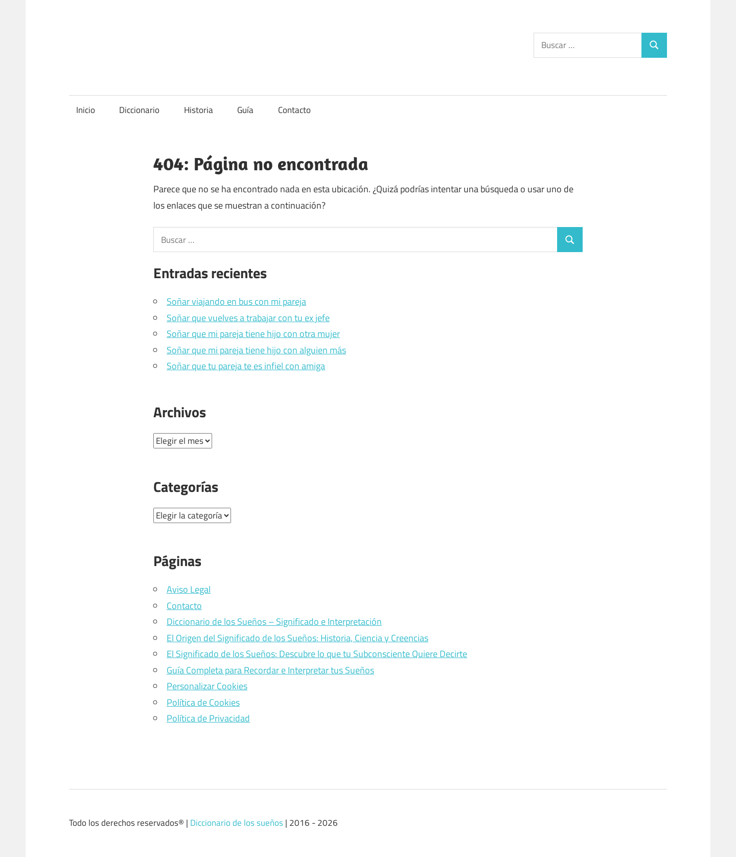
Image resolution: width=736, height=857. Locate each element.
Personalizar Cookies (207, 686)
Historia (198, 110)
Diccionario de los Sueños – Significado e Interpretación (274, 621)
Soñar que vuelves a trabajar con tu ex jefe (248, 318)
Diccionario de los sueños (236, 822)
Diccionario (139, 110)
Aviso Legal (189, 589)
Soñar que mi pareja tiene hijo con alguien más (256, 350)
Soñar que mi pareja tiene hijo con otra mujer (253, 334)
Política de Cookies (203, 702)
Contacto (294, 110)
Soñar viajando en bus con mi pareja (236, 301)
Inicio (85, 110)
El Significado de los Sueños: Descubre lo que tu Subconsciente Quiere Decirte (317, 654)
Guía (245, 110)
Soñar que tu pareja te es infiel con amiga (246, 366)
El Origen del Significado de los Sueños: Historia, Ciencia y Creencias (297, 638)
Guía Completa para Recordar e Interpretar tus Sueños (270, 670)
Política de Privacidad (208, 718)
